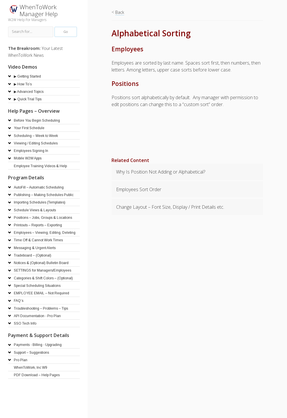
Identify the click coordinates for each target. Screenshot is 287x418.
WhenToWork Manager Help (39, 10)
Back (119, 12)
